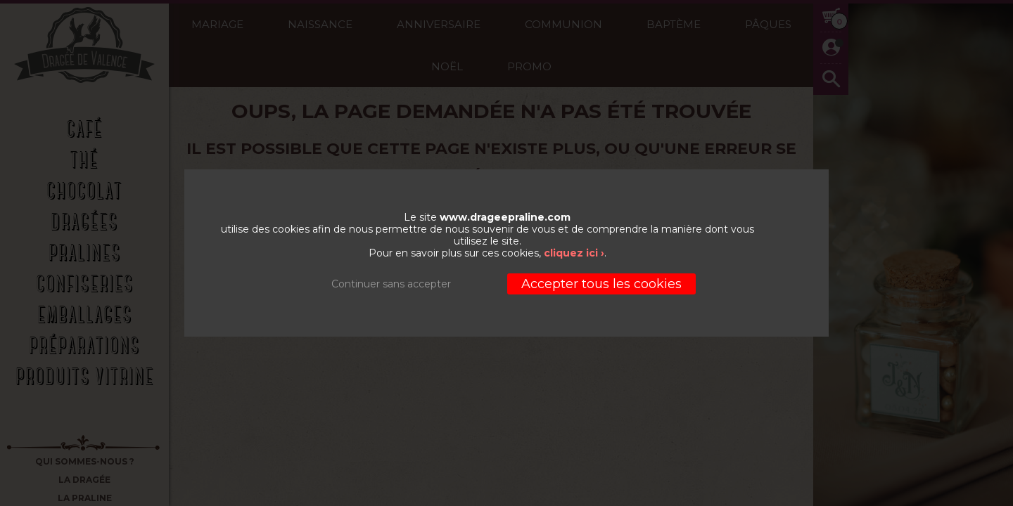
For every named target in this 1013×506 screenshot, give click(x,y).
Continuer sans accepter (391, 284)
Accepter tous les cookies (601, 284)
